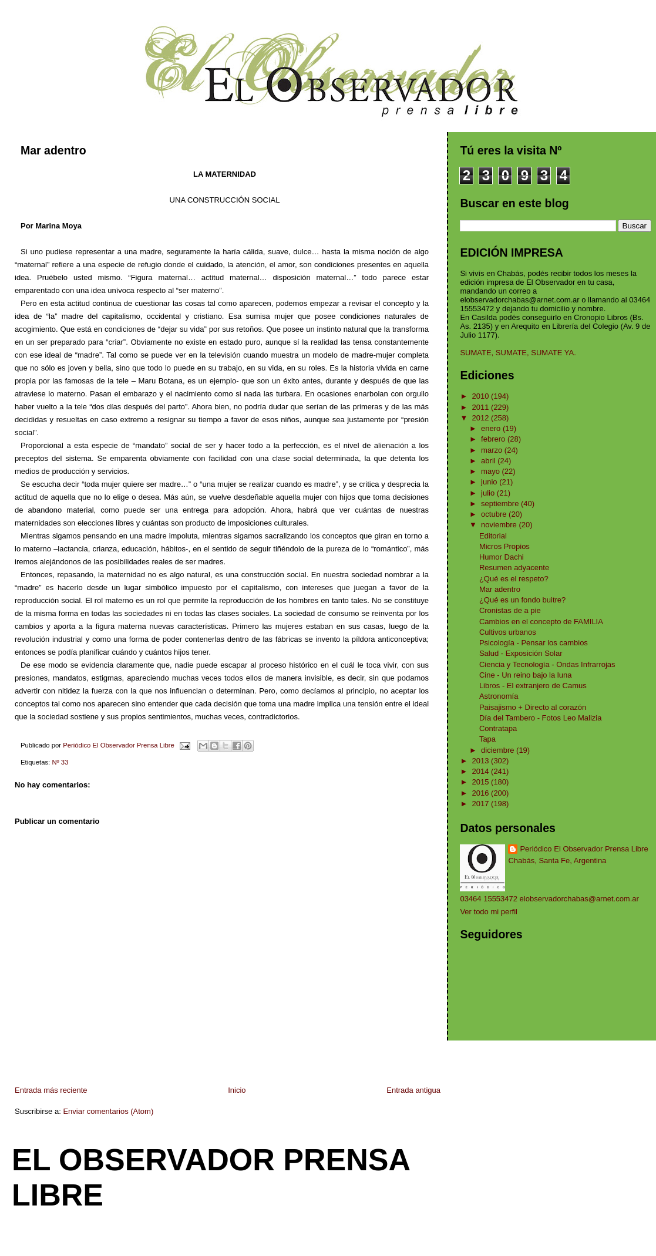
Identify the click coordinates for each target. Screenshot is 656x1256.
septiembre (501, 503)
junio (490, 481)
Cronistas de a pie (510, 610)
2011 (482, 407)
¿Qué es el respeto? (514, 578)
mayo (491, 471)
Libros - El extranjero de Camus (533, 685)
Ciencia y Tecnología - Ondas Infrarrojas (547, 664)
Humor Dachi (501, 557)
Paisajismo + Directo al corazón (532, 707)
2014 (482, 771)
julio (489, 493)
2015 (482, 781)
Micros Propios (504, 546)
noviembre (500, 524)
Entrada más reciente (51, 1090)
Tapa (487, 739)
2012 (482, 417)
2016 (482, 793)
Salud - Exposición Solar (521, 653)
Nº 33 (60, 762)
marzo (492, 450)
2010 (482, 396)
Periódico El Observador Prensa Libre (584, 848)
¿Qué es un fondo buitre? (522, 599)
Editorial (493, 535)
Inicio (236, 1090)
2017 (482, 803)
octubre (495, 514)
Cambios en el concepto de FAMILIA (541, 621)
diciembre (498, 750)
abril (489, 460)
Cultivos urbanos (507, 632)
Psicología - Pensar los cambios (533, 642)
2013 (482, 760)
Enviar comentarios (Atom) (108, 1111)
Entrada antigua (413, 1090)
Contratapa (498, 728)
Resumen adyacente (514, 567)
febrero (494, 439)
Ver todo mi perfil (488, 911)
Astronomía (498, 696)
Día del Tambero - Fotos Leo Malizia (540, 717)
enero (492, 428)
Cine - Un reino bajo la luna (525, 675)
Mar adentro (499, 589)
